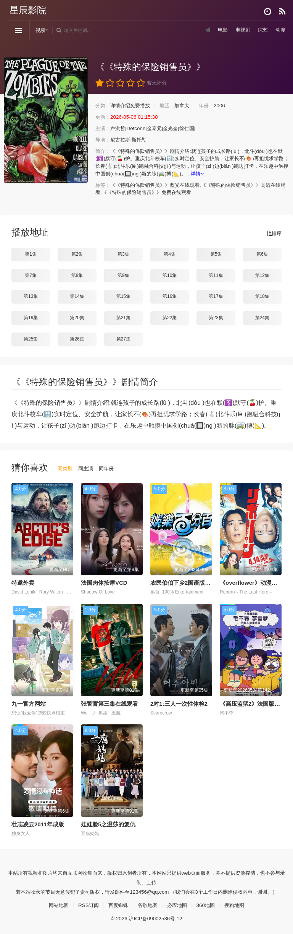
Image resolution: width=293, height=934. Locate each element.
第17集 (216, 296)
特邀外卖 (22, 582)
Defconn (139, 129)
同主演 (87, 468)
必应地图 (178, 904)
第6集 (262, 253)
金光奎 (175, 129)
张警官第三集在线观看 (109, 703)
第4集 (169, 253)
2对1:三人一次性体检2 (179, 703)
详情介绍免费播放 (132, 106)
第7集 (31, 275)
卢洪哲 (119, 129)
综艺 (261, 30)
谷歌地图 (147, 904)
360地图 (208, 904)
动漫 (280, 30)
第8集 (77, 275)
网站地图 (54, 904)
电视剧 (241, 30)
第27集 (123, 338)
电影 (219, 30)
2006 (227, 106)
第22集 (170, 317)
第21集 (123, 317)
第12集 (262, 275)
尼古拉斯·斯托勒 (130, 140)
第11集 (216, 275)
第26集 (77, 338)
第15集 (123, 296)
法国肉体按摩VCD (104, 582)
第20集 (77, 317)
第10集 (170, 275)
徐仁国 (193, 129)
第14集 (77, 296)
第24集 (262, 317)
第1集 (31, 253)
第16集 (170, 296)
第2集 (77, 253)
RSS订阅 (86, 904)
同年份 (109, 468)
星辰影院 (28, 10)
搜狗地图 (238, 904)
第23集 (216, 317)
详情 (245, 173)
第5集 (216, 253)
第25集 (31, 338)
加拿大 (188, 106)
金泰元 (158, 129)
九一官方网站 (28, 703)
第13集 (31, 296)
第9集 (123, 275)
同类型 (66, 468)
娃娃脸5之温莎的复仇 (108, 824)
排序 (274, 233)
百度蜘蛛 (116, 904)
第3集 (123, 253)
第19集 (31, 317)
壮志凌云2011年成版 (37, 824)
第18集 (262, 296)
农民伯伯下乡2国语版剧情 (183, 582)
